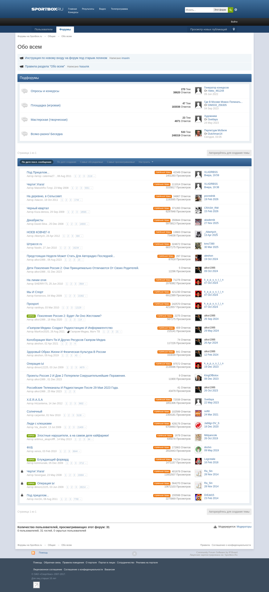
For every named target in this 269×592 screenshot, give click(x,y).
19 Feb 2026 (211, 199)
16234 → (77, 248)
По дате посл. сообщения (36, 162)
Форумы (65, 29)
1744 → (78, 200)
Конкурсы (73, 12)
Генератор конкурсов (216, 87)
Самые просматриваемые (121, 162)
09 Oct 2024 (211, 271)
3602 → (82, 403)
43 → (77, 355)
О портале (91, 562)
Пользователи (44, 29)
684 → (79, 236)
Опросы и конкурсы (45, 91)
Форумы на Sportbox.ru (29, 545)
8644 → (76, 451)
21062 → (82, 296)
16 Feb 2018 (211, 462)
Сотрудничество (125, 562)
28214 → (84, 487)
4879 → (83, 367)
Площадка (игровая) (46, 105)
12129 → (79, 308)
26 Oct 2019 (211, 438)
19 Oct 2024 (211, 259)
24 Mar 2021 (211, 414)
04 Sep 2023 (211, 108)
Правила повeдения (73, 562)
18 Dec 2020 (211, 426)
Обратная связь (52, 562)
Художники (210, 116)
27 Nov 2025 (211, 223)
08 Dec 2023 (211, 378)
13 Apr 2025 (211, 235)
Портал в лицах (107, 562)
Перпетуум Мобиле (215, 130)
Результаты (88, 9)
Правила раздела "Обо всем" (45, 66)
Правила (205, 545)
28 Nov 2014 (211, 474)
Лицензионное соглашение (47, 569)
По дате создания (66, 162)
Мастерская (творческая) (49, 119)
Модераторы (244, 526)
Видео (102, 9)
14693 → (84, 224)
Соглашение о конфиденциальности (231, 545)
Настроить (146, 162)
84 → (90, 439)
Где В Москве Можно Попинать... (223, 101)
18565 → (85, 212)
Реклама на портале (147, 562)
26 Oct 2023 (211, 390)
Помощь (43, 552)
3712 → (83, 463)
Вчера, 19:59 (211, 175)
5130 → (80, 415)
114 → (81, 320)
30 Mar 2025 (211, 247)
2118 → (91, 176)
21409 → (82, 427)
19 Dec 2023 (211, 366)
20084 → (82, 475)
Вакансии (110, 569)
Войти (234, 21)
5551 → (88, 188)
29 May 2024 (211, 330)
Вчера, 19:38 (211, 187)
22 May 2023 (211, 402)
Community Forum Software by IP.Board (216, 552)
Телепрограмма (119, 9)
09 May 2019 (211, 450)
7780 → (77, 499)
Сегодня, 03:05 (213, 136)
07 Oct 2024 (211, 282)
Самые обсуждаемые (91, 162)
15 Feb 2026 (211, 211)
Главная (72, 9)
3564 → (83, 284)
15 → (80, 260)
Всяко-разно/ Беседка (47, 134)
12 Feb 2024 (211, 354)
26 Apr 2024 (211, 342)
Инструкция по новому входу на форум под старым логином (66, 58)
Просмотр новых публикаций (208, 29)
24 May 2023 (211, 122)
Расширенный (235, 9)
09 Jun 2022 (211, 94)
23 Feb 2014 (211, 498)
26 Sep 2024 (211, 318)
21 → (118, 332)
